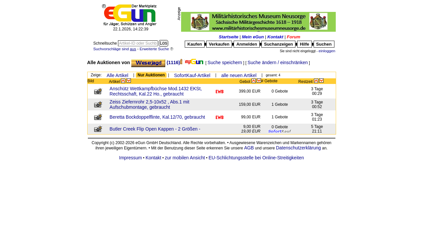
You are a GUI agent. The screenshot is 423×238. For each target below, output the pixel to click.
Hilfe (304, 44)
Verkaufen (219, 44)
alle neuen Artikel (239, 75)
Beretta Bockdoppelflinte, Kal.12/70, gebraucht (157, 117)
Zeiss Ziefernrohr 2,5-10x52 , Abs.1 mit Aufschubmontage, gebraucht (149, 104)
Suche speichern (225, 62)
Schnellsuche (105, 43)
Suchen (324, 44)
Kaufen (194, 44)
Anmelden (246, 44)
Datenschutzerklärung (298, 147)
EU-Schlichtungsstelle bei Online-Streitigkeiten (256, 157)
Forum (293, 36)
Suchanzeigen (278, 44)
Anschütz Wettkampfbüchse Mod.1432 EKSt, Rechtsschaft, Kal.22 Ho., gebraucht (156, 91)
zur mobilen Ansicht (185, 157)
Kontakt (275, 36)
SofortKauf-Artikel (192, 75)
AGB (249, 147)
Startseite (228, 36)
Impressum (130, 157)
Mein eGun (253, 36)
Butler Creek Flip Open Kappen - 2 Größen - (155, 129)
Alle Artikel (117, 75)
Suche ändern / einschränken (278, 62)
